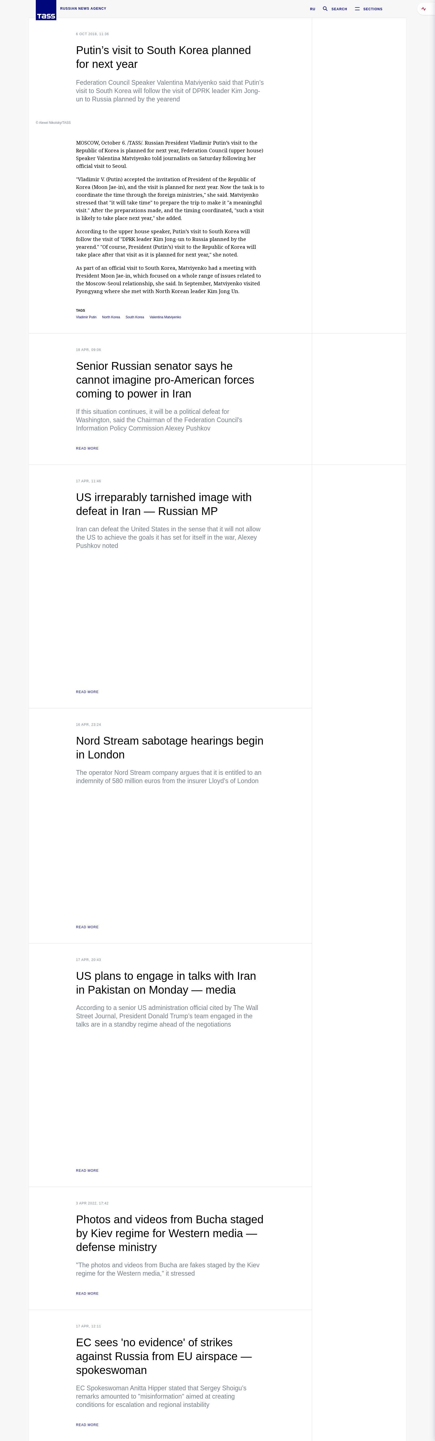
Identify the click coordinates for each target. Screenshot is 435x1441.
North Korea (111, 317)
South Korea (135, 317)
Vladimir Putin (86, 317)
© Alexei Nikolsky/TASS (53, 123)
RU (312, 9)
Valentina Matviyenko (165, 317)
